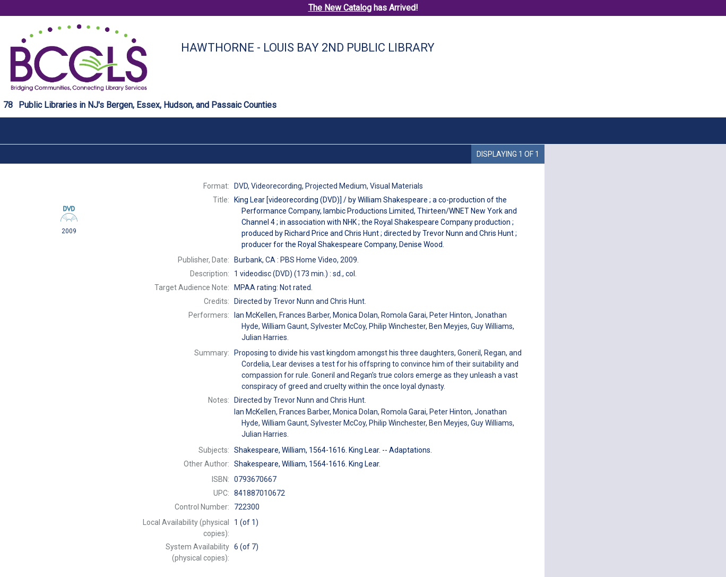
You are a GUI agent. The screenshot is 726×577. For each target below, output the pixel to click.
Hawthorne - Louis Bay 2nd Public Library (308, 47)
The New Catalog (339, 8)
